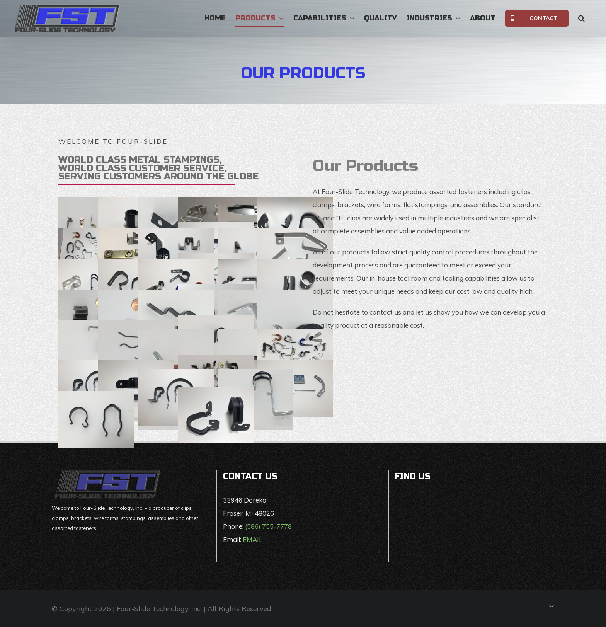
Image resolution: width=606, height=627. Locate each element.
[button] (581, 18)
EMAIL (252, 539)
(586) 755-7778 (268, 526)
